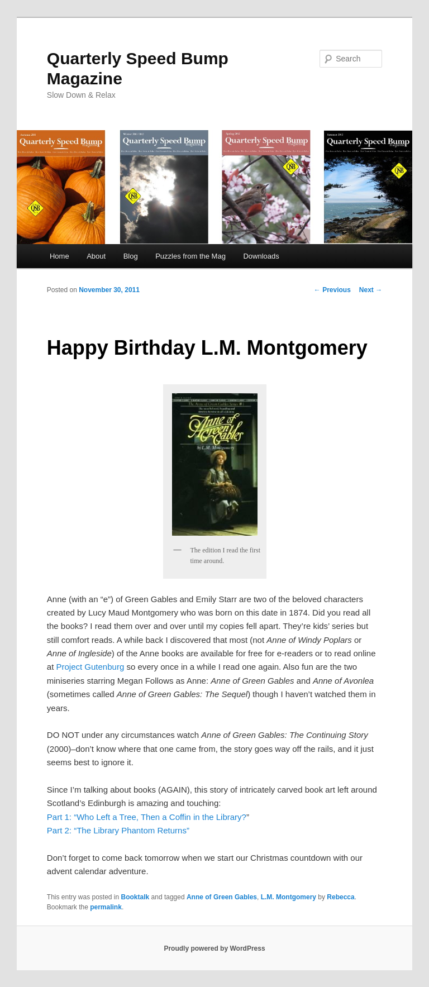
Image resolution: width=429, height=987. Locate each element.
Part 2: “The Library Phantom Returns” (118, 830)
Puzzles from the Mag (190, 256)
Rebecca (340, 897)
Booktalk (135, 897)
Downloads (261, 256)
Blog (130, 256)
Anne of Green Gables (222, 897)
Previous (332, 290)
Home (59, 256)
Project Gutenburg (90, 666)
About (96, 256)
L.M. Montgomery (288, 897)
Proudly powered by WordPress (214, 948)
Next (370, 290)
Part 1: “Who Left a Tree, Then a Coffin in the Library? (146, 817)
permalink (106, 907)
